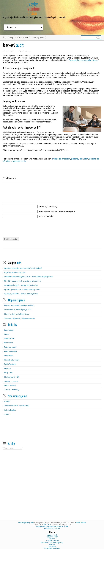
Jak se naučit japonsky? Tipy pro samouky (19, 345)
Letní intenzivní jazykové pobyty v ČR (17, 336)
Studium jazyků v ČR (11, 403)
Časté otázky (23, 37)
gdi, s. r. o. (47, 551)
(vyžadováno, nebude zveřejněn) (57, 215)
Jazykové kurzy (52, 563)
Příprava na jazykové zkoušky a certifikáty (19, 332)
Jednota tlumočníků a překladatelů (16, 432)
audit (13, 45)
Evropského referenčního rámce (83, 60)
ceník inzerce (81, 549)
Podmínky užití (49, 555)
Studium (52, 565)
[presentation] (23, 230)
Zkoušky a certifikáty (11, 416)
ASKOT (7, 441)
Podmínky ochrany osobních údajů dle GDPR (52, 553)
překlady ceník (19, 161)
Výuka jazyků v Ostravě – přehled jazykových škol (22, 316)
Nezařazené (8, 369)
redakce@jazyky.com (26, 549)
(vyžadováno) (48, 210)
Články (10, 37)
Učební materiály (10, 412)
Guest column (9, 365)
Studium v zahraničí (11, 408)
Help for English (10, 437)
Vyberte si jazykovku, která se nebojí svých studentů (23, 295)
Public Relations (10, 391)
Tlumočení (52, 573)
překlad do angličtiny (61, 159)
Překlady (52, 571)
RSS (58, 555)
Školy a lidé (8, 399)
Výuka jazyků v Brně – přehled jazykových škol (21, 312)
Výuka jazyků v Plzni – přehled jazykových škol (21, 320)
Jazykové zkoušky (52, 567)
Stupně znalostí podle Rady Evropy (17, 340)
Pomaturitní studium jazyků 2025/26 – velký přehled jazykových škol (28, 303)
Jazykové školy (52, 561)
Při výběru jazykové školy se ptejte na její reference (22, 307)
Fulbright (7, 428)
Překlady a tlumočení (11, 386)
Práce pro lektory (10, 374)
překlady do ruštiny (79, 159)
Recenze (7, 395)
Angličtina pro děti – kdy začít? (15, 299)
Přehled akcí (8, 382)
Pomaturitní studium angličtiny (52, 569)
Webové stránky (46, 220)
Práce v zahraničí (10, 378)
